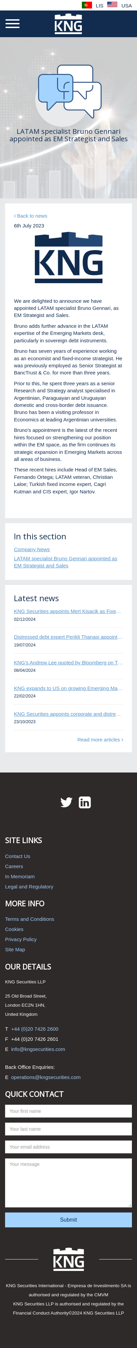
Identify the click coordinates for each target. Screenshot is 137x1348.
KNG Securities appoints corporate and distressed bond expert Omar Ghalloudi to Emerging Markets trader (68, 714)
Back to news (30, 216)
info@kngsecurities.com (38, 1049)
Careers (14, 866)
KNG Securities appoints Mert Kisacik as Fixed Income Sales (68, 611)
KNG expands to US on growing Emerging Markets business (68, 688)
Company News (32, 549)
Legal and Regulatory (29, 886)
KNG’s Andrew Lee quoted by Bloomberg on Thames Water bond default (68, 662)
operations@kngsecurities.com (46, 1077)
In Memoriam (20, 876)
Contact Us (17, 856)
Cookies (14, 929)
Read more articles (100, 739)
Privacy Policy (21, 939)
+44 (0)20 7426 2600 (35, 1029)
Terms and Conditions (29, 919)
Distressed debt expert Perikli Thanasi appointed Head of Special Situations (68, 637)
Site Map (15, 949)
